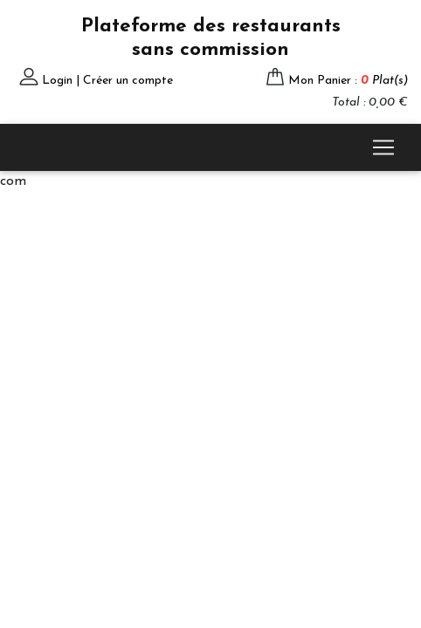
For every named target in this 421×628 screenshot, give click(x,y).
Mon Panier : (348, 80)
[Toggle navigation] (383, 147)
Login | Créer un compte (107, 80)
